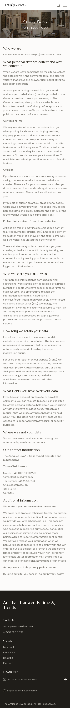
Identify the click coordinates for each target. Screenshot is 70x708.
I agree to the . (22, 690)
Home (25, 27)
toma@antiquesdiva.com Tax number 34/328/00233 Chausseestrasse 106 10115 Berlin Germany (19, 485)
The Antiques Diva (13, 704)
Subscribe (64, 679)
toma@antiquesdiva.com (18, 626)
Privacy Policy (29, 690)
